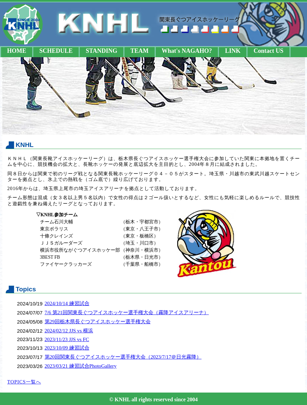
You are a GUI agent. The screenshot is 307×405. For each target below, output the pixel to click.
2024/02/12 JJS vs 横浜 (69, 330)
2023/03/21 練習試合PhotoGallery (81, 366)
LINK (232, 50)
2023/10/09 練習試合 (67, 348)
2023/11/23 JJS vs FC (67, 339)
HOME (16, 50)
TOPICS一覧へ (24, 381)
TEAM (139, 50)
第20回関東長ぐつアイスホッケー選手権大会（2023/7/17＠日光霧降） (123, 357)
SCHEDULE (56, 50)
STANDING (101, 50)
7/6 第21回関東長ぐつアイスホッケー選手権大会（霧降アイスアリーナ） (127, 312)
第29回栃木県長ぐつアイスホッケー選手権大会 (98, 321)
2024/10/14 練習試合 (67, 303)
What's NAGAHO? (187, 50)
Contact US (268, 50)
